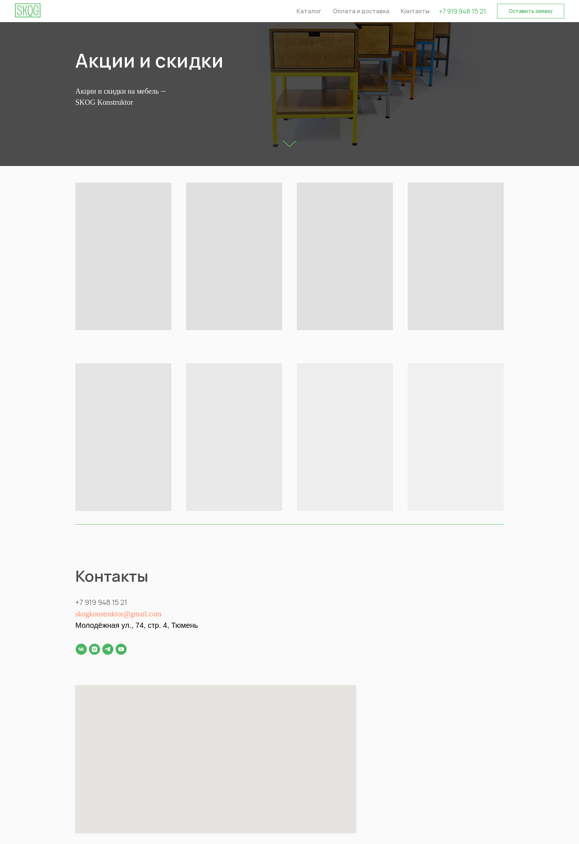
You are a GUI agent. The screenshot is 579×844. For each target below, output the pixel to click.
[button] (530, 11)
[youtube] (121, 649)
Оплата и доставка (361, 11)
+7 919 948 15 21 (462, 11)
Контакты (415, 11)
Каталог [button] (309, 11)
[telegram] (107, 649)
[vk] (81, 649)
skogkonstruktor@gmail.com (118, 614)
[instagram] (94, 649)
